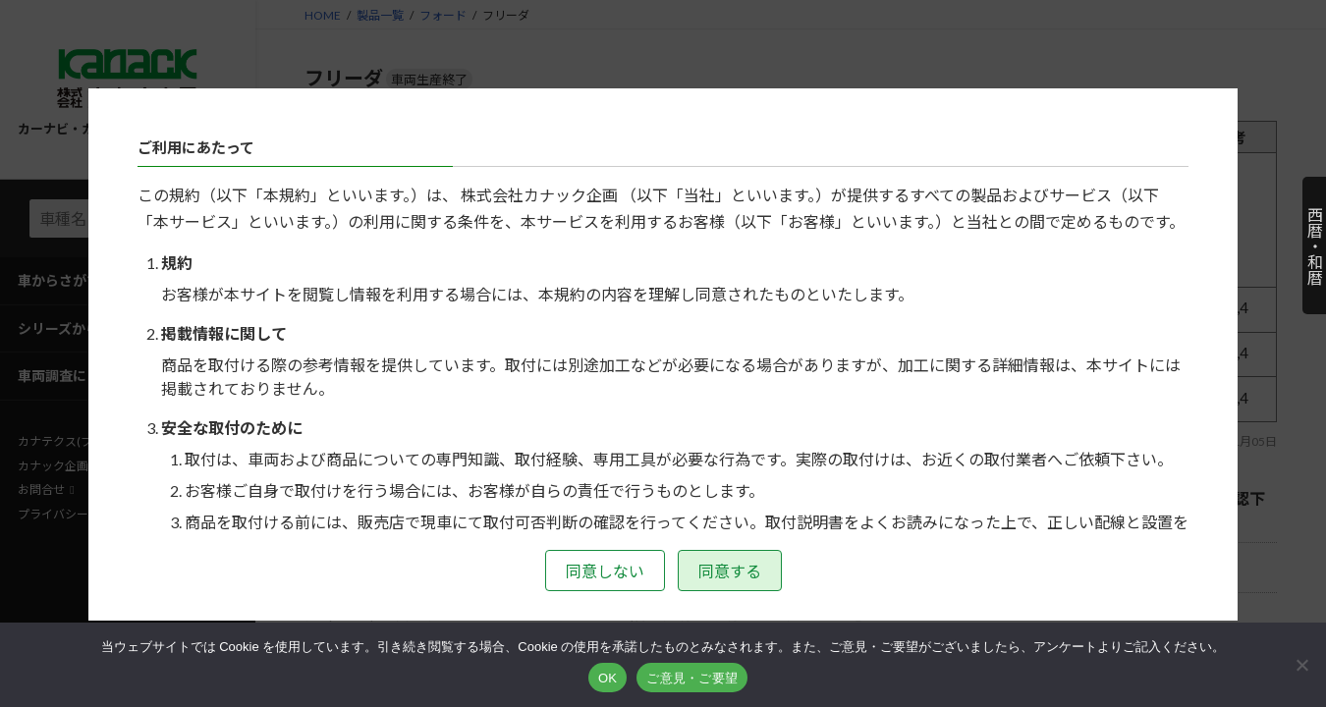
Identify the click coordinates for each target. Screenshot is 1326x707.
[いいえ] (1301, 665)
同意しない (605, 571)
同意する (729, 571)
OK (607, 678)
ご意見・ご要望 (692, 678)
